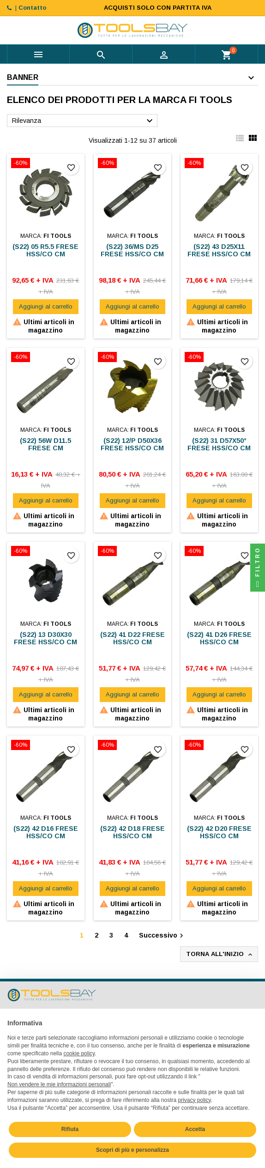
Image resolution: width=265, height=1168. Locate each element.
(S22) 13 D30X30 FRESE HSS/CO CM (45, 638)
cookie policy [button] (79, 1053)
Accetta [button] (195, 1129)
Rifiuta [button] (69, 1129)
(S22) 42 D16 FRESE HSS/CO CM (45, 832)
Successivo (162, 936)
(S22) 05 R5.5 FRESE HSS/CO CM (45, 250)
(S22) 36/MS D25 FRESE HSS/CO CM (132, 250)
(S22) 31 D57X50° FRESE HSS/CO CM (219, 444)
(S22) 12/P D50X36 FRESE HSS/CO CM (132, 444)
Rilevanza (83, 121)
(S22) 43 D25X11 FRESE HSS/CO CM (219, 250)
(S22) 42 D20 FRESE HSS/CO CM (219, 832)
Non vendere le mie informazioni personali (59, 1084)
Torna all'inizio (220, 954)
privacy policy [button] (194, 1100)
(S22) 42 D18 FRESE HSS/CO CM (132, 832)
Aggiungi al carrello (45, 306)
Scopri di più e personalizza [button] (132, 1150)
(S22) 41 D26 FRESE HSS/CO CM (219, 638)
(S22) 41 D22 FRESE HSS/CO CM (132, 638)
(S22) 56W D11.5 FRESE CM (45, 444)
